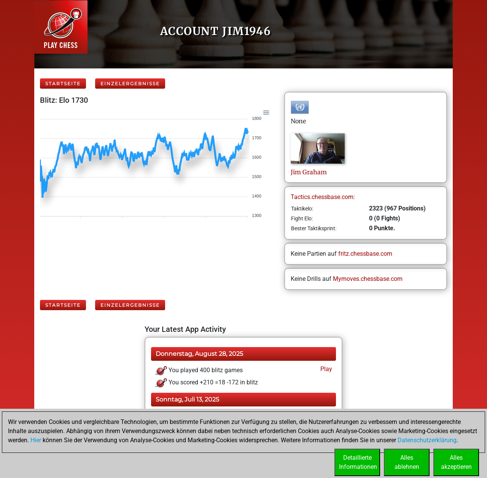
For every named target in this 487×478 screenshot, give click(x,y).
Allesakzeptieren (456, 462)
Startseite (63, 83)
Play (325, 369)
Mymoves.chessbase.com (368, 278)
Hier (35, 440)
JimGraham (309, 172)
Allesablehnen (407, 462)
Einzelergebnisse (130, 83)
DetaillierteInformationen (358, 462)
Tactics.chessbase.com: (323, 197)
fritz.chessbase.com (365, 253)
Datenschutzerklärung (427, 440)
